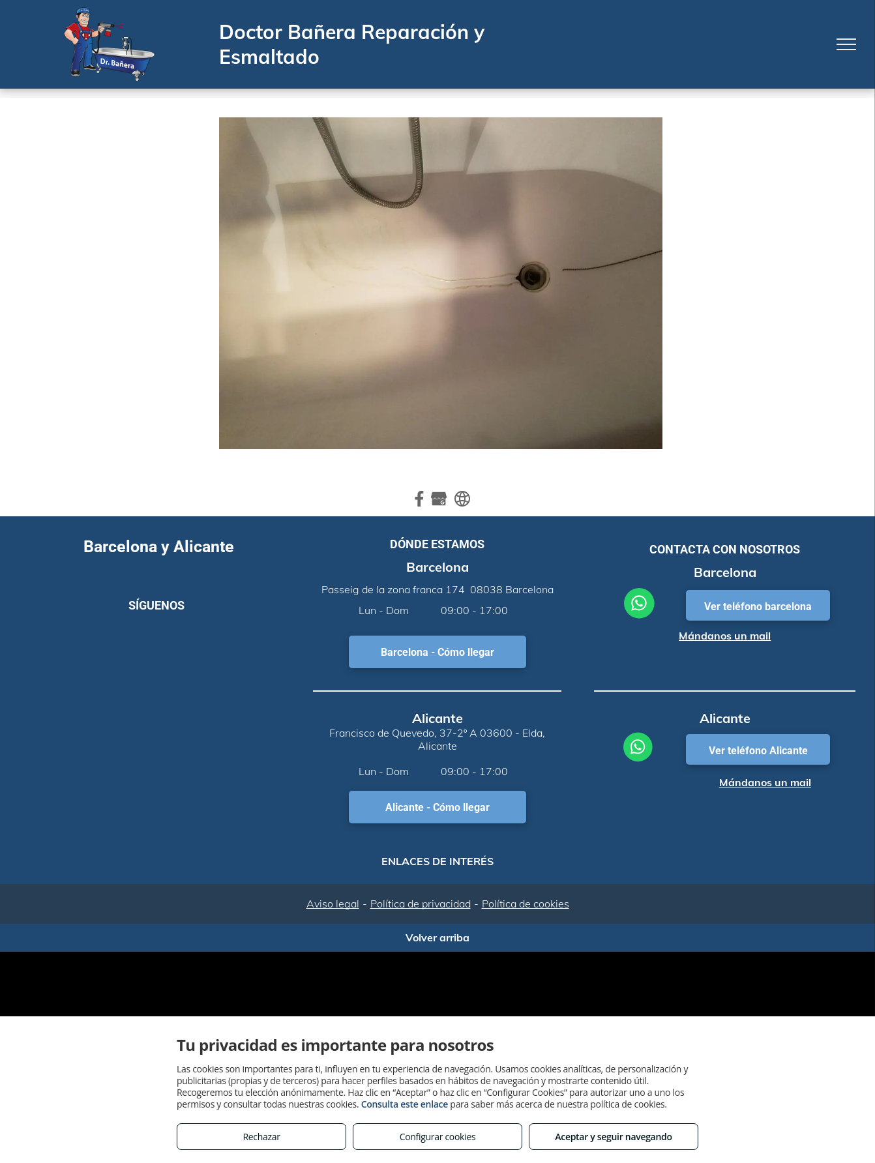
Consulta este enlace (404, 1104)
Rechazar (261, 1136)
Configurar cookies (438, 1136)
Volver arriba (437, 937)
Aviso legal (332, 903)
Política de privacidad (420, 903)
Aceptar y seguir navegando (613, 1136)
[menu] (846, 44)
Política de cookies (525, 903)
